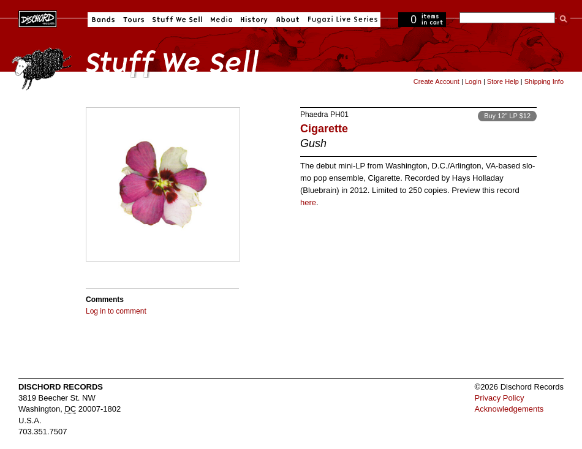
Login (473, 81)
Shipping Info (544, 81)
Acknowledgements (509, 408)
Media (221, 19)
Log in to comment (116, 311)
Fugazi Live (341, 19)
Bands (103, 19)
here (308, 202)
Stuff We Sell (177, 19)
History (254, 19)
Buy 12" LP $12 (507, 115)
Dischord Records (37, 17)
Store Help (503, 81)
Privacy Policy (499, 397)
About (287, 19)
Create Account (436, 81)
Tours (133, 19)
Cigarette (324, 129)
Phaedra (314, 114)
